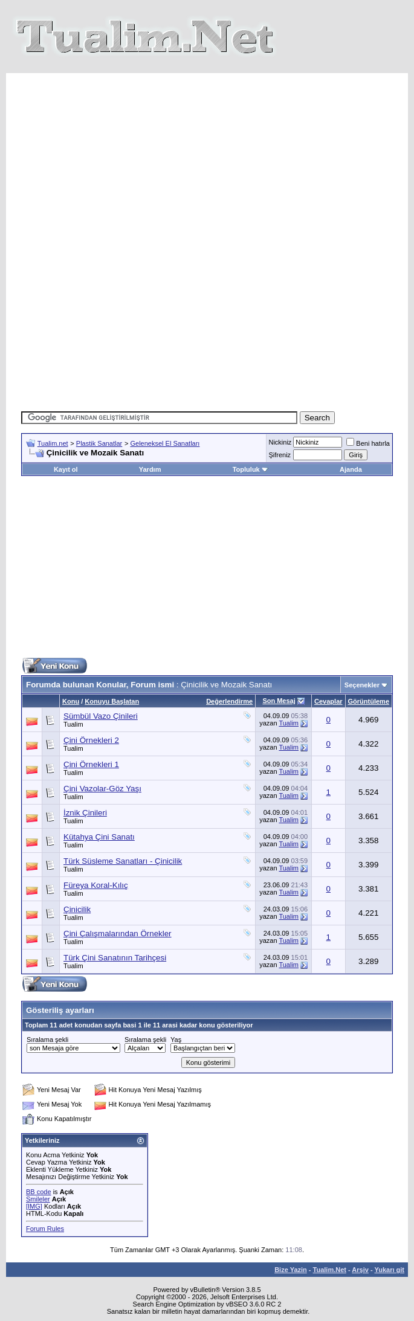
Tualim (73, 724)
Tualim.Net (329, 1269)
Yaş (175, 1039)
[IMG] (34, 1206)
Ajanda (351, 469)
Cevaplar (328, 701)
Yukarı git (389, 1269)
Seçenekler (362, 685)
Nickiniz (279, 442)
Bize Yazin (290, 1269)
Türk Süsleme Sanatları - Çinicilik (122, 861)
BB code (38, 1191)
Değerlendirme (229, 701)
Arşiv (360, 1269)
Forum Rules (45, 1228)
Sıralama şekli (47, 1039)
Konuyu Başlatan (112, 701)
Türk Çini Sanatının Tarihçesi (114, 957)
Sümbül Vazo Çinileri (100, 716)
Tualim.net (52, 443)
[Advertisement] (216, 157)
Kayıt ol (66, 469)
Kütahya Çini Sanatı (99, 836)
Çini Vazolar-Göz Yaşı (102, 788)
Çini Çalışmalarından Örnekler (117, 933)
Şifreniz (279, 454)
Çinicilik (77, 909)
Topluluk (250, 469)
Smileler (38, 1199)
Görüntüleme (368, 701)
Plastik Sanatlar (99, 443)
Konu (70, 701)
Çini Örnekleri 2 (91, 740)
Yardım (150, 469)
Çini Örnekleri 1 (91, 764)
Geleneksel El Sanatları (164, 443)
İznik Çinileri (85, 812)
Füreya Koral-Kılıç (95, 885)
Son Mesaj (278, 700)
